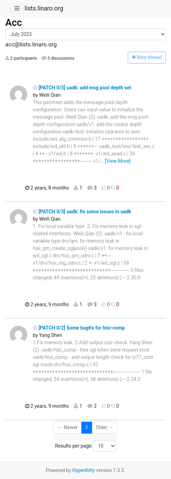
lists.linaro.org (43, 8)
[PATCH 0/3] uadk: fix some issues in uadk (82, 211)
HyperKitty (83, 470)
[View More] (118, 161)
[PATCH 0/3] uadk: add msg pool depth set (82, 87)
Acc (13, 22)
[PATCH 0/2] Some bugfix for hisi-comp (79, 328)
